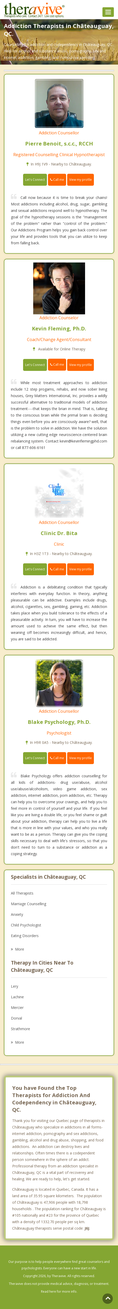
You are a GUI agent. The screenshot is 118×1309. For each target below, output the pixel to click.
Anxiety (17, 914)
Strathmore (20, 1028)
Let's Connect (35, 179)
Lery (14, 986)
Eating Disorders (25, 935)
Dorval (16, 1018)
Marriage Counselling (28, 903)
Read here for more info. (59, 1291)
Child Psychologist (26, 925)
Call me (57, 179)
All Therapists (22, 893)
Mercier (17, 1007)
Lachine (17, 996)
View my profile (80, 179)
